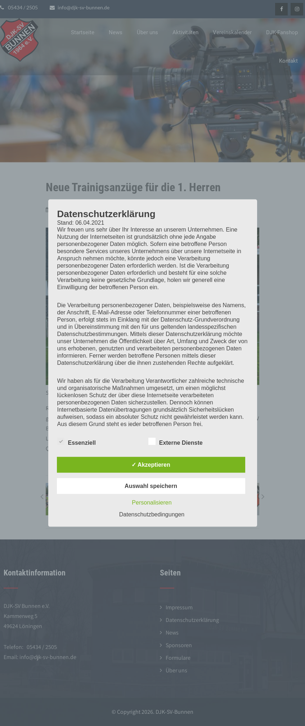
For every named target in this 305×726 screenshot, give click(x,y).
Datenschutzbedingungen (151, 514)
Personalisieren (151, 502)
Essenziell (76, 441)
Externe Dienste (175, 441)
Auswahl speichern (151, 486)
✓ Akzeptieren (150, 464)
